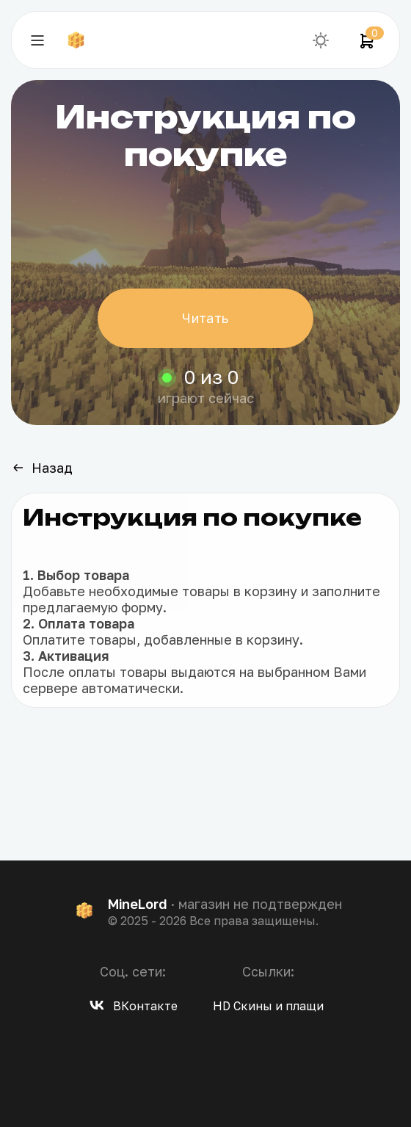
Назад (42, 467)
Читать (205, 318)
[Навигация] (37, 40)
